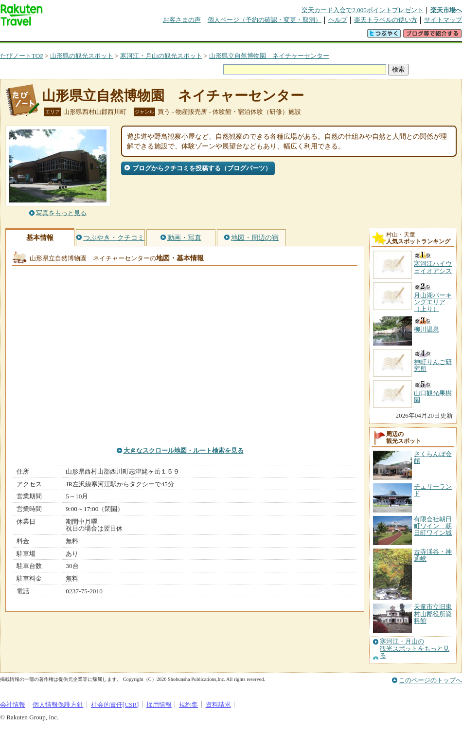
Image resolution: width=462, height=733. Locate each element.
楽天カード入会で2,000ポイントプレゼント (363, 10)
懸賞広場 (113, 36)
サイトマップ (443, 19)
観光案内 (233, 36)
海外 (73, 36)
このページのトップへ (430, 680)
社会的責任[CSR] (115, 704)
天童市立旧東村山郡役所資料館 (433, 613)
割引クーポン (153, 36)
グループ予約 (193, 36)
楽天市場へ (446, 10)
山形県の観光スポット (81, 55)
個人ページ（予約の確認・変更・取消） (264, 19)
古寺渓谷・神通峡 (433, 555)
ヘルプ (337, 19)
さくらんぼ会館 (433, 457)
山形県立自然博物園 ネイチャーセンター (269, 55)
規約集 (188, 704)
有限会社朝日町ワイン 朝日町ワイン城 (433, 526)
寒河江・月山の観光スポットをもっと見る (414, 648)
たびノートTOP (21, 55)
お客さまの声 (182, 19)
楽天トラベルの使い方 (385, 19)
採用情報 (159, 704)
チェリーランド (433, 490)
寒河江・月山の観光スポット (161, 55)
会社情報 (12, 704)
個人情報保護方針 (58, 704)
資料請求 (218, 704)
